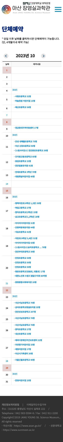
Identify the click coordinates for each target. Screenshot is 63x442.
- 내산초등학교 (20, 333)
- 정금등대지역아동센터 (24, 127)
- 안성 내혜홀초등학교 (23, 141)
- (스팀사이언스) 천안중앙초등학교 (28, 150)
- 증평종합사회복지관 (23, 282)
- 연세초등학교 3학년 (23, 171)
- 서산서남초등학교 (22, 302)
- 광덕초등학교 (20, 329)
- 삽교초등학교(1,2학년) (24, 216)
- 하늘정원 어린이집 (22, 100)
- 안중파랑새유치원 (22, 227)
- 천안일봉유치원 (21, 165)
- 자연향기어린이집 (22, 344)
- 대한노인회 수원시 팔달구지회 (27, 275)
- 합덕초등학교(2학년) (23, 212)
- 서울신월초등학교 (22, 359)
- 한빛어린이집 (20, 380)
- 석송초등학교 (20, 231)
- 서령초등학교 (20, 96)
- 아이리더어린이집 (22, 223)
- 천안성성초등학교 (22, 311)
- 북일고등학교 (20, 207)
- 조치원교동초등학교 (23, 156)
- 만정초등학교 (20, 257)
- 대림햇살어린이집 (22, 176)
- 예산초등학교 (20, 107)
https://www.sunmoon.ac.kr (18, 429)
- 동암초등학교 (20, 161)
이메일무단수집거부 (36, 404)
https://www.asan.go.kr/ (27, 425)
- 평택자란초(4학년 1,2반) (25, 203)
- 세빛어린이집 (20, 349)
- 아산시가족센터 (21, 353)
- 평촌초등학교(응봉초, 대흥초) (27, 271)
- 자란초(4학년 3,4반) (23, 238)
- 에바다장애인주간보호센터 (25, 340)
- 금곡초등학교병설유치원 (24, 307)
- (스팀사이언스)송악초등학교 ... (27, 247)
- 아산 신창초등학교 (22, 145)
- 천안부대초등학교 (22, 251)
